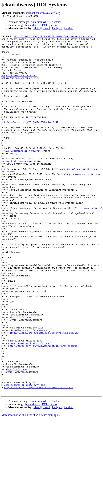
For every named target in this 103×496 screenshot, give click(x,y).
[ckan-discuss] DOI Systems (45, 21)
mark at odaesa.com (19, 186)
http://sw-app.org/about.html (20, 86)
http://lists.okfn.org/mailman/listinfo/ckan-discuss (44, 392)
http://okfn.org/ (20, 373)
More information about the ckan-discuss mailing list (30, 486)
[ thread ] (46, 28)
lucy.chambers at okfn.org (22, 174)
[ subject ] (57, 28)
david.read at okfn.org (83, 196)
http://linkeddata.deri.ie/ (19, 83)
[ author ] (69, 28)
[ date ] (37, 28)
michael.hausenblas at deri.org (43, 12)
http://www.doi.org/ (89, 242)
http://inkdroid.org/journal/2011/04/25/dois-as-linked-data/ (53, 36)
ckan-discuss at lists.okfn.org (30, 389)
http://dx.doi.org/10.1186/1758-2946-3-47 (31, 139)
